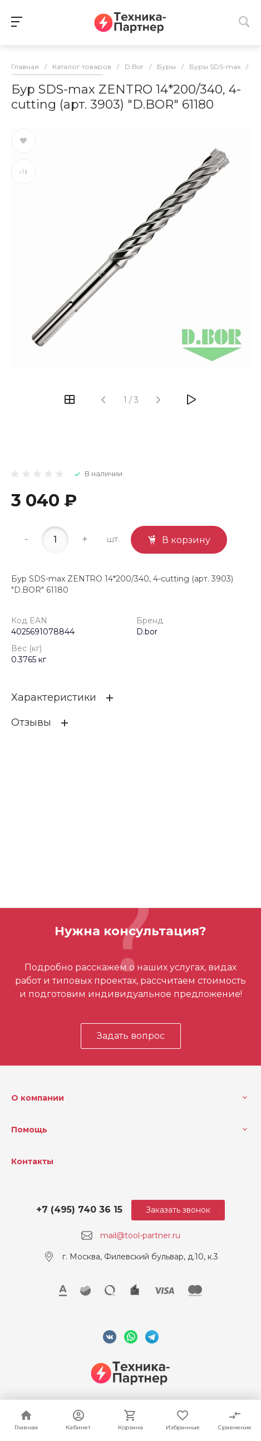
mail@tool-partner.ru (140, 1235)
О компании (37, 1098)
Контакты (32, 1161)
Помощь (29, 1130)
